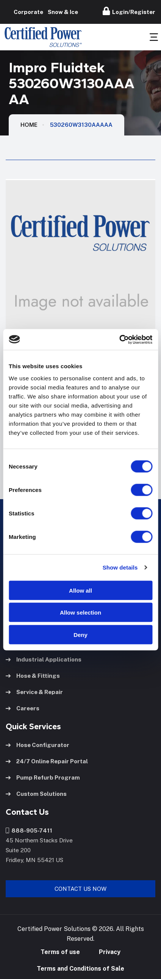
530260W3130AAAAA (81, 124)
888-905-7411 (29, 830)
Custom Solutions (36, 794)
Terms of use (60, 952)
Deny (80, 634)
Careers (22, 708)
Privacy (109, 952)
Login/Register (129, 11)
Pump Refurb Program (43, 777)
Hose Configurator (37, 745)
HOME (29, 124)
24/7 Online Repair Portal (47, 761)
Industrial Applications (43, 659)
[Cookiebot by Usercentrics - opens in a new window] (119, 339)
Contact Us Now (80, 889)
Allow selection (80, 612)
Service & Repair (34, 692)
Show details (120, 567)
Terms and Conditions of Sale (80, 968)
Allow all (80, 590)
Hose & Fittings (33, 675)
